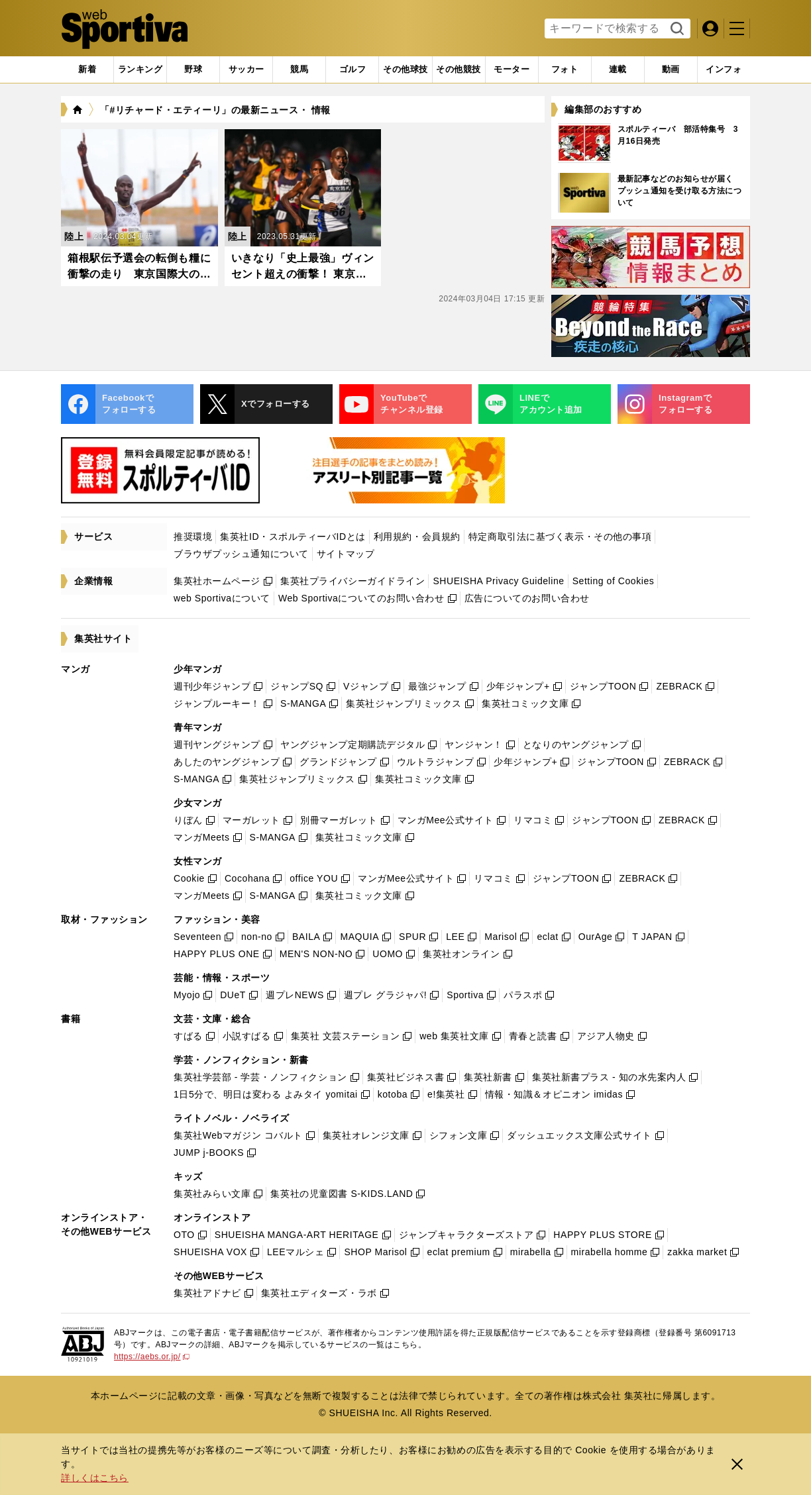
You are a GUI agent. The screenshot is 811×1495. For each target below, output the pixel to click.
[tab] (193, 69)
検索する (675, 29)
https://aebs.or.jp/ (151, 1356)
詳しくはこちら (95, 1477)
